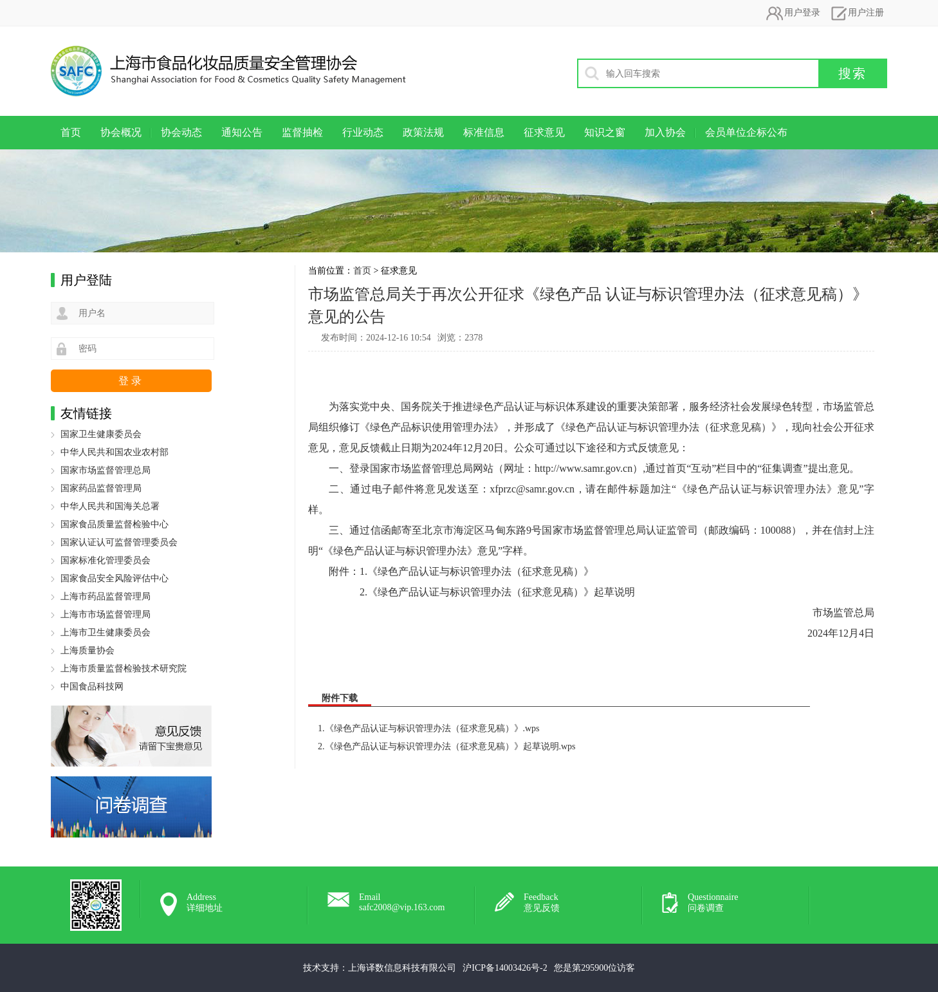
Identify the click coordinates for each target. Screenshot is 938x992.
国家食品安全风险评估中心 (114, 578)
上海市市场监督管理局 (105, 614)
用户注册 (856, 12)
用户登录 (792, 12)
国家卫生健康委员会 (101, 434)
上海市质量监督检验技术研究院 (123, 668)
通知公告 (241, 132)
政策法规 (423, 132)
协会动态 (181, 132)
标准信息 (483, 132)
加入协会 (665, 132)
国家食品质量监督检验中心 (114, 524)
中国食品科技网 (92, 686)
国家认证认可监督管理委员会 (119, 542)
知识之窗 (604, 132)
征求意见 (544, 132)
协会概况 (121, 132)
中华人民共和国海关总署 (110, 506)
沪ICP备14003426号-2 (505, 968)
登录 (131, 380)
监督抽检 (302, 132)
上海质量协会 (87, 650)
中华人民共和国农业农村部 (114, 452)
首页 (70, 132)
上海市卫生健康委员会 (105, 632)
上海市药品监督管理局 (105, 596)
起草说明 (614, 591)
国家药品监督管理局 (101, 488)
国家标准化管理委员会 (105, 560)
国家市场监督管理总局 (105, 470)
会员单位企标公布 (746, 132)
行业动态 (362, 132)
